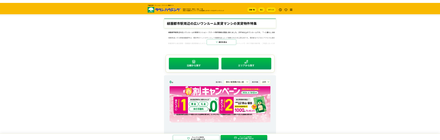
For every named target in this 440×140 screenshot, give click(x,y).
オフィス (271, 7)
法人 (261, 7)
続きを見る (223, 40)
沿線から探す (194, 61)
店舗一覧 (252, 7)
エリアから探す (246, 61)
